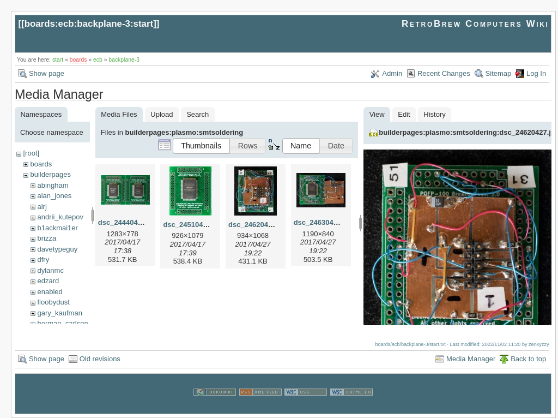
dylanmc (50, 270)
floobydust (53, 302)
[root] (31, 153)
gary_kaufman (59, 313)
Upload (161, 114)
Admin (392, 73)
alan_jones (54, 196)
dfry (43, 259)
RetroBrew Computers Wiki (475, 24)
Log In (536, 73)
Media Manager (470, 358)
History (434, 114)
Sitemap (499, 73)
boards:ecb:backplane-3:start (89, 24)
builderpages (50, 174)
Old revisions (100, 358)
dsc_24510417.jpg (193, 224)
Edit (404, 114)
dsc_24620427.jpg (258, 224)
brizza (46, 238)
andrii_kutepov (60, 217)
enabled (49, 292)
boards (78, 60)
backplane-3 (124, 60)
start (57, 60)
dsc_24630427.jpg (324, 222)
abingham (52, 185)
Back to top (528, 358)
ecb (97, 60)
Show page (46, 73)
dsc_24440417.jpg (128, 222)
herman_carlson (62, 323)
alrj (41, 206)
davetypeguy (57, 249)
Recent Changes (443, 73)
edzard (48, 281)
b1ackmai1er (57, 228)
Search (197, 114)
